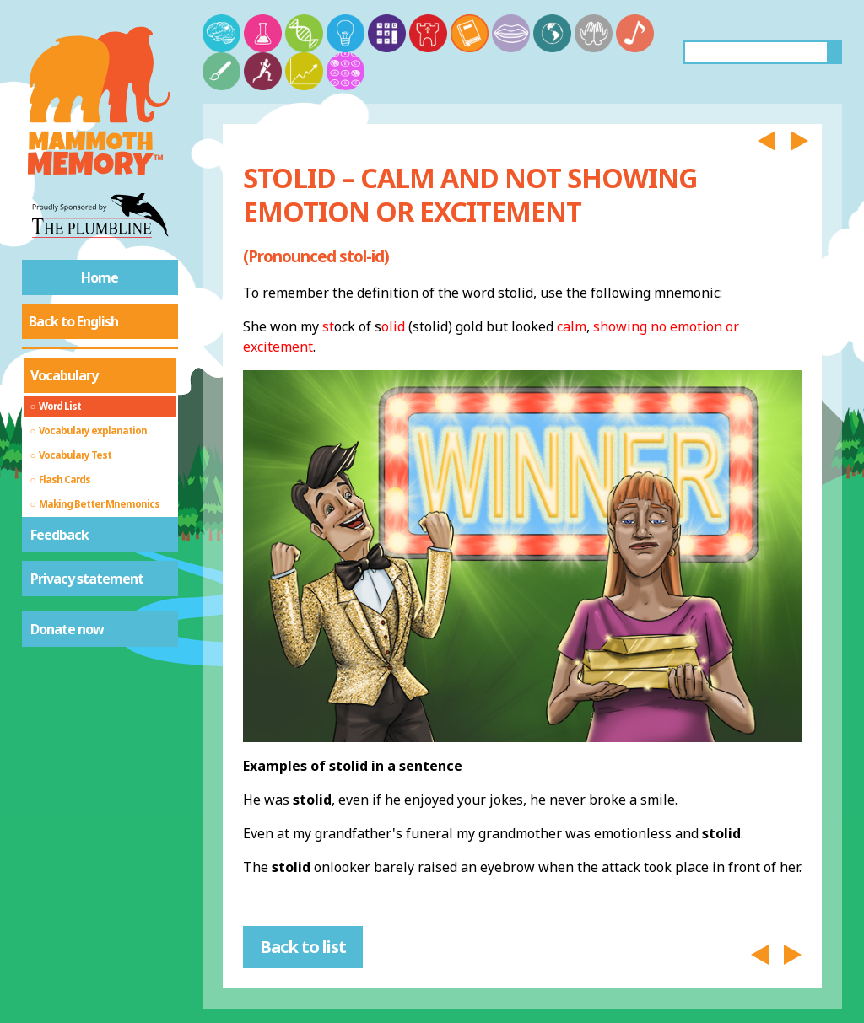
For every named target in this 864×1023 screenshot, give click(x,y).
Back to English (73, 321)
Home (99, 277)
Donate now (67, 629)
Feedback (59, 534)
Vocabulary (64, 375)
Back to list (303, 946)
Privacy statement (86, 578)
